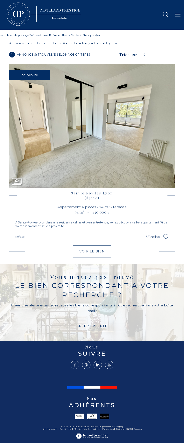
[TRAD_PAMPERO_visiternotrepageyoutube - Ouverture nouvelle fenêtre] (109, 365)
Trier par (128, 54)
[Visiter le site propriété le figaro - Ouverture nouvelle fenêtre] (104, 416)
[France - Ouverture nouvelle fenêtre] (92, 387)
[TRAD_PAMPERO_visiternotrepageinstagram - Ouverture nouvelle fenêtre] (86, 365)
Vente (75, 35)
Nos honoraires (49, 429)
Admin (96, 429)
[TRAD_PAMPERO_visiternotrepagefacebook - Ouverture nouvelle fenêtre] (75, 365)
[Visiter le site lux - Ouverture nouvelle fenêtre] (92, 416)
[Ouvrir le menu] (178, 15)
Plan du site (65, 429)
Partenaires (108, 429)
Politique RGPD (124, 429)
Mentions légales (82, 429)
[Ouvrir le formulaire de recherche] (166, 14)
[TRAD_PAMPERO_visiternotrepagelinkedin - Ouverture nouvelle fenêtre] (98, 365)
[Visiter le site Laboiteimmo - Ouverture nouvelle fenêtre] (92, 437)
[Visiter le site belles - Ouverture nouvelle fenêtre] (79, 416)
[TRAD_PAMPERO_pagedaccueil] (44, 25)
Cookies (138, 429)
